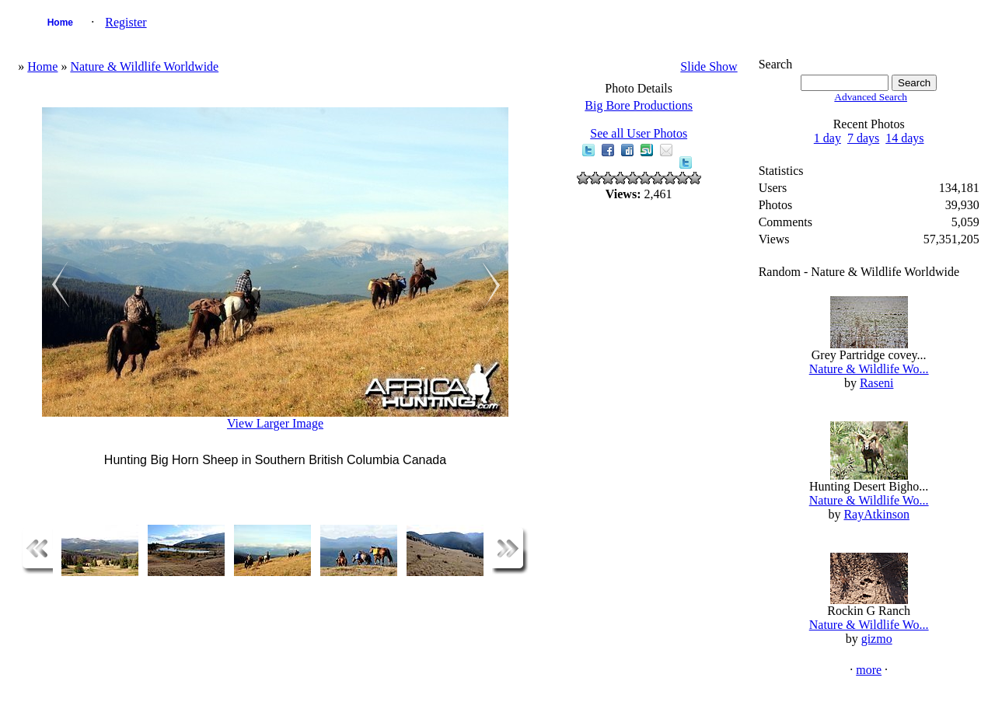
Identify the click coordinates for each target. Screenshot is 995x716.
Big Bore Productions (639, 105)
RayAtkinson (876, 514)
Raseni (877, 382)
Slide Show (708, 66)
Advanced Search (870, 97)
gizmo (876, 638)
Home (60, 22)
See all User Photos (638, 133)
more (869, 669)
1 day (827, 138)
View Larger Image (275, 423)
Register (125, 22)
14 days (904, 138)
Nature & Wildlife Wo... (869, 368)
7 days (863, 138)
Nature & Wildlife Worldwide (144, 66)
